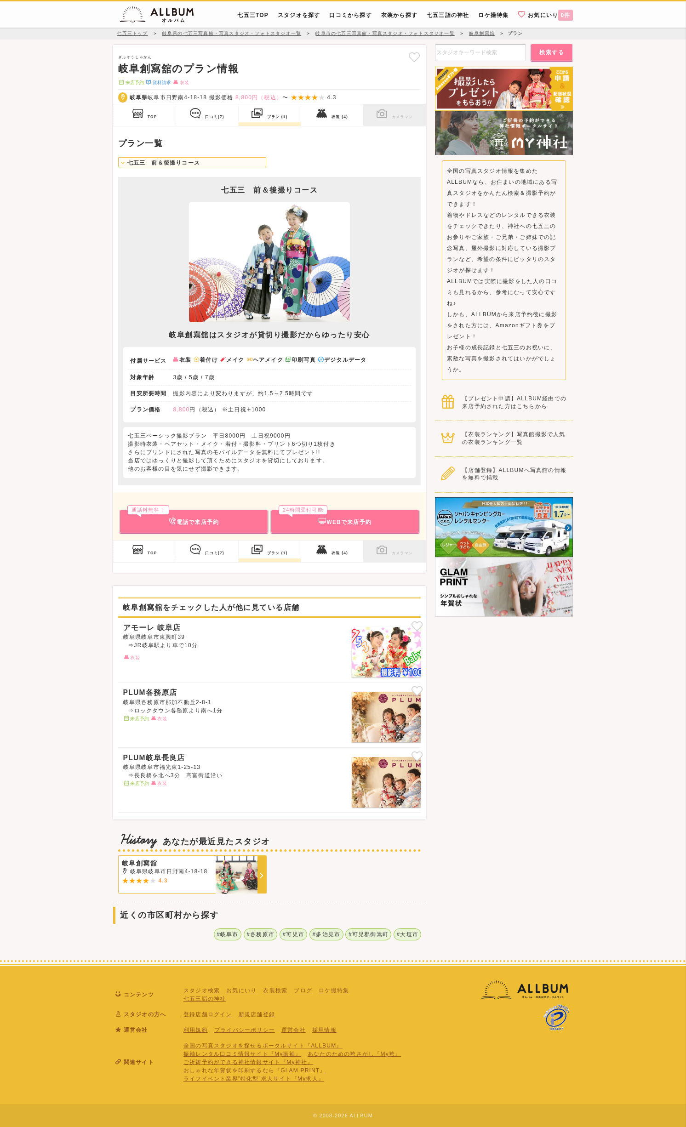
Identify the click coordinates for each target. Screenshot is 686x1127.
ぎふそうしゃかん (135, 57)
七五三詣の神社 (204, 999)
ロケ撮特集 (334, 990)
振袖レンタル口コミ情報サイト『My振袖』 (242, 1054)
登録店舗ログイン (207, 1014)
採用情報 (324, 1030)
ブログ (303, 990)
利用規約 (195, 1030)
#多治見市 (327, 934)
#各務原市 (260, 934)
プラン (269, 113)
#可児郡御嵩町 (369, 934)
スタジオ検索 (201, 990)
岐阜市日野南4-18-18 (169, 97)
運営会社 (293, 1030)
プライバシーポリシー (244, 1030)
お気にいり (545, 15)
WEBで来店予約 (325, 517)
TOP (144, 113)
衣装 (332, 113)
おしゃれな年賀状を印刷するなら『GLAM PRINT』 (254, 1070)
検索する (551, 52)
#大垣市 (407, 934)
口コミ (207, 113)
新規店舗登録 (257, 1014)
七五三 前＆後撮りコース (160, 162)
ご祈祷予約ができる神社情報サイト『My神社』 (248, 1062)
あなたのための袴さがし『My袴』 (354, 1054)
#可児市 (293, 934)
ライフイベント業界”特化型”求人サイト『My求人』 (253, 1079)
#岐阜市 (227, 934)
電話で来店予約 (173, 517)
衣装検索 (275, 990)
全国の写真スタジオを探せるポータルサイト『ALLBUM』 (263, 1045)
